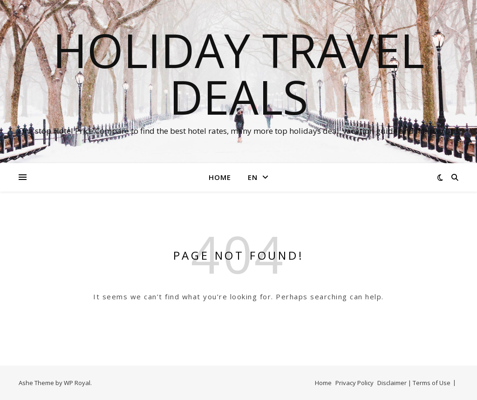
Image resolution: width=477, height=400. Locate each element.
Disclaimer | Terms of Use (413, 383)
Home (220, 177)
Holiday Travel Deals (238, 73)
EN (253, 177)
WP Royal (77, 383)
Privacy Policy (354, 383)
